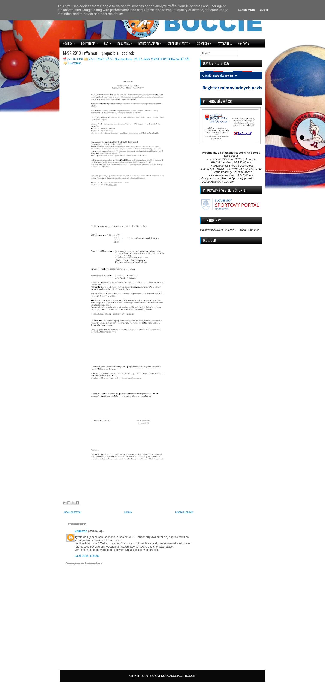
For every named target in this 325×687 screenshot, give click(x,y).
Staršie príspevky (184, 512)
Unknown (81, 530)
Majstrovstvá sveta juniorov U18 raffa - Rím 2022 (230, 229)
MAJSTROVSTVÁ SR (101, 59)
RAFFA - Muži (142, 59)
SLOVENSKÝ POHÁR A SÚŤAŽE (170, 59)
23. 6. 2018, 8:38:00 (87, 555)
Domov (128, 512)
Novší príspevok (72, 512)
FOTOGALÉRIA (225, 43)
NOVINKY (70, 42)
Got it (264, 10)
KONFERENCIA (91, 42)
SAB (109, 42)
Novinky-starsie (123, 59)
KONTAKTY (243, 43)
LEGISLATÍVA (126, 42)
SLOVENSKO (205, 42)
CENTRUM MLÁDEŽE (180, 42)
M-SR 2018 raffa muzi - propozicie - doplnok (98, 53)
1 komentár (74, 63)
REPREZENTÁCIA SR (151, 42)
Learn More (247, 10)
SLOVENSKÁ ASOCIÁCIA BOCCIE (174, 675)
